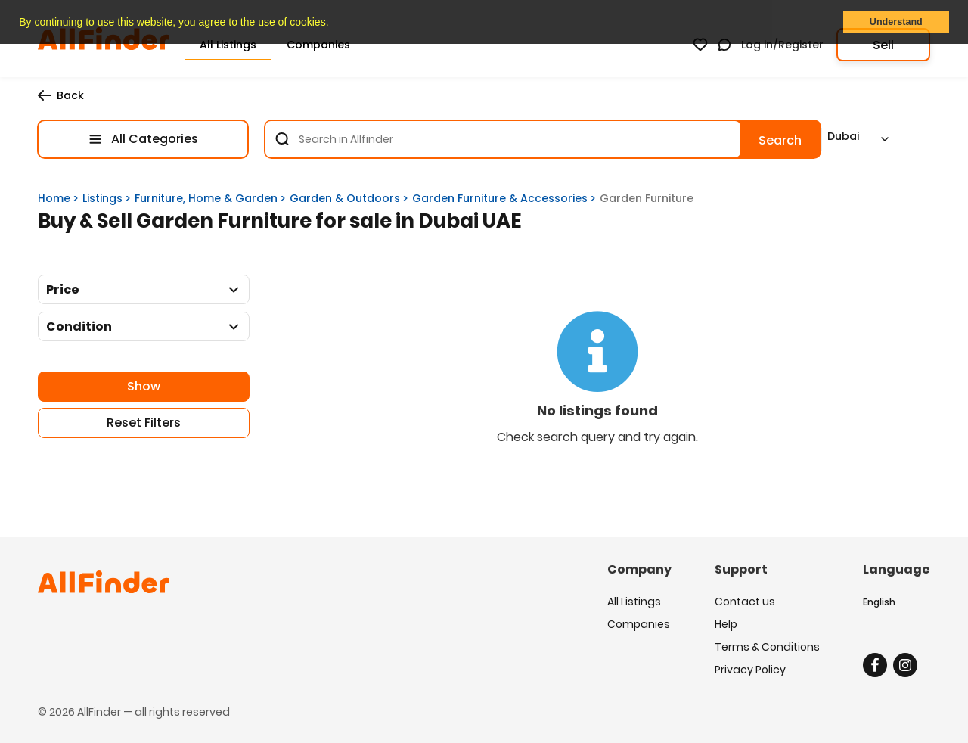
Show (143, 386)
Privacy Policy (750, 669)
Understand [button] (896, 22)
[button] (333, 23)
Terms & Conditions (767, 647)
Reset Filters (144, 422)
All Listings (634, 601)
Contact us (745, 601)
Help (726, 624)
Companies (638, 624)
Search (780, 140)
